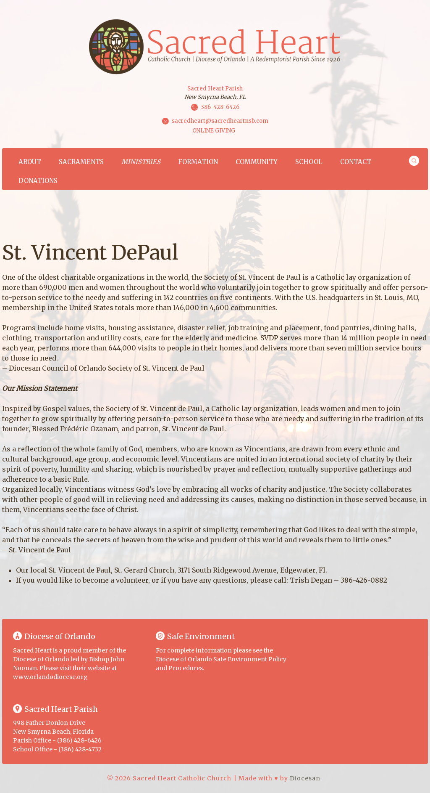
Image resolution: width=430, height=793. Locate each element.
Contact (355, 162)
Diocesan (305, 778)
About (29, 162)
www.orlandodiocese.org (50, 677)
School (308, 162)
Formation (198, 162)
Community (257, 162)
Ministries (140, 162)
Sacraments (81, 162)
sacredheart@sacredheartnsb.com (220, 121)
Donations (38, 181)
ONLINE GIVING (213, 130)
